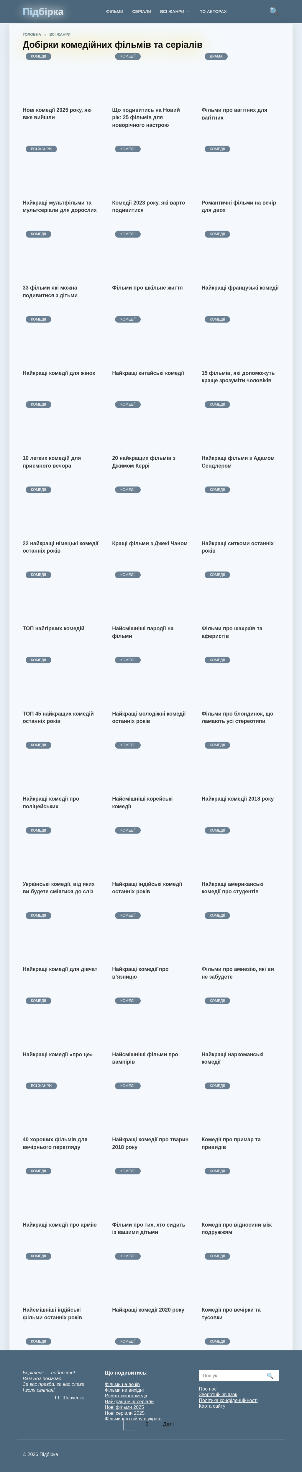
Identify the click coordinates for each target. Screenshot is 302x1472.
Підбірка (43, 11)
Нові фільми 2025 (124, 1407)
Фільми (114, 11)
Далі (169, 1424)
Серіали (141, 11)
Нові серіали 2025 (125, 1413)
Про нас (207, 1388)
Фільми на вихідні (124, 1390)
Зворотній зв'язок (218, 1394)
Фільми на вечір (122, 1384)
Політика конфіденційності (228, 1400)
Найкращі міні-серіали (129, 1401)
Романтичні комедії (126, 1395)
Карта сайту (212, 1406)
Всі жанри (172, 11)
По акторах (213, 11)
